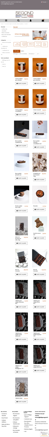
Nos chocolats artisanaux (16, 431)
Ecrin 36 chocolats (35, 270)
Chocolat (3, 26)
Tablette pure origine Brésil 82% (37, 366)
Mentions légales (28, 429)
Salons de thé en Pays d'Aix (6, 425)
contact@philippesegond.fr (41, 430)
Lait (3, 64)
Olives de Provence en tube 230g (18, 238)
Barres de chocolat (6, 35)
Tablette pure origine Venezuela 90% (19, 302)
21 (38, 54)
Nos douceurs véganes (16, 415)
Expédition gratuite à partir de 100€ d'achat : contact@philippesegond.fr (11, 3)
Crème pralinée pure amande (19, 79)
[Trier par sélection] (32, 54)
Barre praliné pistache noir (18, 174)
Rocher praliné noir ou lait (18, 206)
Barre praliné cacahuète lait (18, 141)
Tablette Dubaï (18, 398)
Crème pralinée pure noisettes (37, 79)
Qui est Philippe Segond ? (28, 416)
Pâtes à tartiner (5, 33)
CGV (25, 431)
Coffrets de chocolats (4, 30)
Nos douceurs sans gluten (16, 419)
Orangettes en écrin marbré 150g (36, 175)
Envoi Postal (5, 418)
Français (44, 2)
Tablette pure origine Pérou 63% (36, 302)
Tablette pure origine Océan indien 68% (18, 334)
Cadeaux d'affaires (4, 421)
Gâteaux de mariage (16, 427)
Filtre (17, 51)
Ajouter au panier (21, 83)
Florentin (35, 206)
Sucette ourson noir (37, 234)
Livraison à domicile (4, 415)
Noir (4, 66)
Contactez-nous (28, 419)
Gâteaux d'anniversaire (16, 423)
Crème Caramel (37, 110)
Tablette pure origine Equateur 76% (37, 334)
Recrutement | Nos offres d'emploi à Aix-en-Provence (28, 424)
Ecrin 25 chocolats (17, 270)
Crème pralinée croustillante (19, 110)
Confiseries (4, 36)
